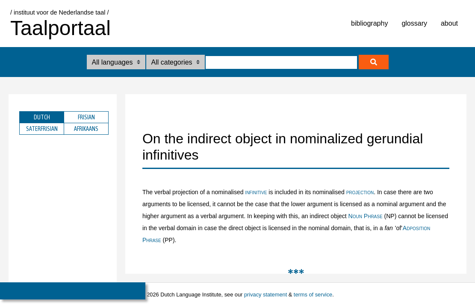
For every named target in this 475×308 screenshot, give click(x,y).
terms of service (313, 294)
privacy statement (265, 294)
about (449, 23)
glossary (414, 23)
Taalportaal (60, 28)
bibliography (369, 23)
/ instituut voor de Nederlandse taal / (59, 12)
